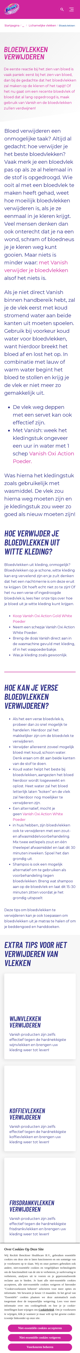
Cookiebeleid (46, 1309)
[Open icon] (62, 9)
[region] (40, 1298)
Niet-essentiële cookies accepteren (40, 1328)
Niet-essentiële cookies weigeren (40, 1337)
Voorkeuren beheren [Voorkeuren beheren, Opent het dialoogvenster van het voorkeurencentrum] (40, 1347)
